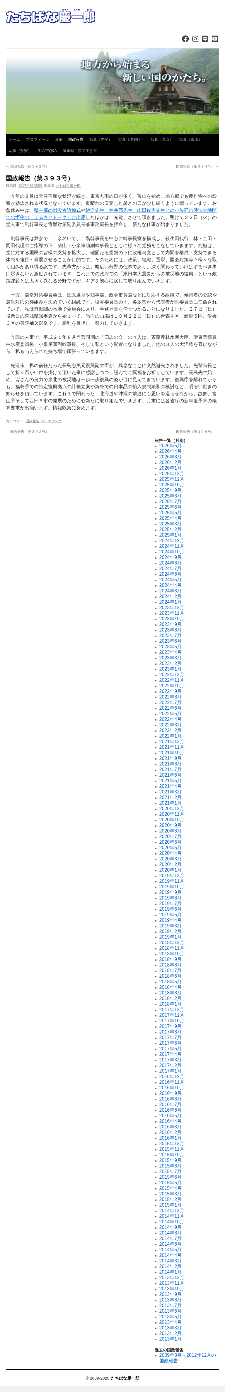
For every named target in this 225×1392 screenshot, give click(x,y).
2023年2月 (170, 663)
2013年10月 (171, 1288)
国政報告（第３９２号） (27, 166)
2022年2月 (170, 730)
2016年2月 (170, 1132)
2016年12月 (171, 1076)
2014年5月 (170, 1249)
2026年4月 (170, 451)
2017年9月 (170, 1026)
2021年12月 (171, 741)
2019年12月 (171, 875)
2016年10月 (171, 1087)
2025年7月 (170, 501)
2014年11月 (171, 1216)
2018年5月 (170, 981)
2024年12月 (171, 540)
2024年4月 (170, 585)
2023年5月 (170, 646)
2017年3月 (170, 1059)
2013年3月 (170, 1327)
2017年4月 (170, 1054)
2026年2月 (170, 462)
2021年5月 (170, 780)
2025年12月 (171, 473)
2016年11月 (171, 1082)
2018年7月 (170, 970)
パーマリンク (51, 421)
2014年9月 (170, 1227)
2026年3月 (170, 456)
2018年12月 (171, 942)
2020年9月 (170, 825)
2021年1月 (170, 802)
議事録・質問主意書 (80, 150)
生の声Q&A (47, 150)
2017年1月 (170, 1070)
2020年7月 (170, 836)
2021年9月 (170, 758)
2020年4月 (170, 853)
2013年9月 (170, 1294)
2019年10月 (171, 886)
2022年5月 (170, 713)
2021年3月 (170, 791)
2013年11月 (171, 1283)
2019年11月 (171, 881)
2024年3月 (170, 590)
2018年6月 (170, 976)
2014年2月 (170, 1266)
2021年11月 (171, 747)
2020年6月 (170, 842)
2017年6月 (170, 1043)
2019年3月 (170, 925)
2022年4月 (170, 719)
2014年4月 (170, 1255)
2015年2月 (170, 1199)
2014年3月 (170, 1260)
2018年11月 (171, 948)
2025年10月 (171, 484)
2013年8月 (170, 1299)
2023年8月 (170, 629)
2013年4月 (170, 1322)
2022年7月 (170, 702)
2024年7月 (170, 568)
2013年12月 (171, 1277)
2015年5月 (170, 1182)
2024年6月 (170, 574)
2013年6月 (170, 1311)
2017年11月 (171, 1015)
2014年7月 (170, 1238)
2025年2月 (170, 529)
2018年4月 (170, 987)
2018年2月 (170, 998)
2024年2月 (170, 596)
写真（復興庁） (131, 139)
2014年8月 (170, 1232)
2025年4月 (170, 518)
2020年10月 (171, 819)
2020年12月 (171, 808)
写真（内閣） (100, 139)
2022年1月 (170, 735)
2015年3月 (170, 1193)
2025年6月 (170, 507)
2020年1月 (170, 869)
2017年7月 (170, 1037)
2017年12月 (171, 1009)
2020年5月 (170, 847)
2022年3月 (170, 724)
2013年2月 (170, 1333)
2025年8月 (170, 495)
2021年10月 (171, 752)
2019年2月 (170, 931)
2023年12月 (171, 607)
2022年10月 (171, 685)
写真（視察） (20, 150)
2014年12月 (171, 1210)
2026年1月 (170, 467)
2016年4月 (170, 1121)
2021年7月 (170, 769)
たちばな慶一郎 (68, 186)
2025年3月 (170, 523)
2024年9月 (170, 557)
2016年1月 (170, 1137)
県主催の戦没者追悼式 (57, 210)
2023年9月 (170, 624)
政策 (58, 139)
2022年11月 (171, 680)
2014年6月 (170, 1244)
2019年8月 (170, 897)
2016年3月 (170, 1126)
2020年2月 (170, 864)
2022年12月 (171, 674)
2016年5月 (170, 1115)
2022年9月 (170, 691)
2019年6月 (170, 909)
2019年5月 (170, 914)
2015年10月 (171, 1154)
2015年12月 (171, 1143)
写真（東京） (162, 139)
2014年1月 (170, 1271)
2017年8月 (170, 1031)
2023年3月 (170, 657)
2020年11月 (171, 814)
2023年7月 (170, 635)
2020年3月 (170, 858)
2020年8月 (170, 830)
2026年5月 (170, 445)
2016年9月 (170, 1093)
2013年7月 (170, 1305)
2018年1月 (170, 1003)
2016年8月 (170, 1098)
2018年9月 (170, 959)
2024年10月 (171, 551)
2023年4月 (170, 652)
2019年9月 (170, 892)
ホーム (14, 139)
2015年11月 (171, 1149)
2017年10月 (171, 1020)
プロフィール (37, 139)
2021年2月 (170, 797)
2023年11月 (171, 613)
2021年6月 (170, 775)
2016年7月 (170, 1104)
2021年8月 (170, 763)
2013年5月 (170, 1316)
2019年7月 (170, 903)
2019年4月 (170, 920)
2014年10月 (171, 1221)
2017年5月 (170, 1048)
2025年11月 (171, 479)
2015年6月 (170, 1177)
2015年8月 (170, 1165)
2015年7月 (170, 1171)
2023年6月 (170, 641)
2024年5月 (170, 579)
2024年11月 (171, 546)
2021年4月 (170, 786)
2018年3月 (170, 992)
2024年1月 (170, 601)
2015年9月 (170, 1160)
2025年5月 (170, 512)
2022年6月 (170, 708)
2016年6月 (170, 1110)
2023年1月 (170, 668)
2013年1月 (170, 1338)
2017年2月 (170, 1065)
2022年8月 (170, 696)
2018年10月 (171, 953)
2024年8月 (170, 562)
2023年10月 (171, 618)
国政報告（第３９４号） (197, 166)
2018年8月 (170, 964)
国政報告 (75, 139)
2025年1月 (170, 534)
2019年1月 (170, 936)
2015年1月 (170, 1204)
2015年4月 (170, 1188)
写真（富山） (190, 139)
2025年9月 (170, 490)
